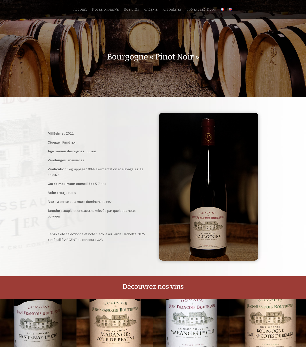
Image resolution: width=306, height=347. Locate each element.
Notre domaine (105, 9)
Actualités (172, 9)
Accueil (80, 9)
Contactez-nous (201, 9)
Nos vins (131, 9)
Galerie (151, 9)
